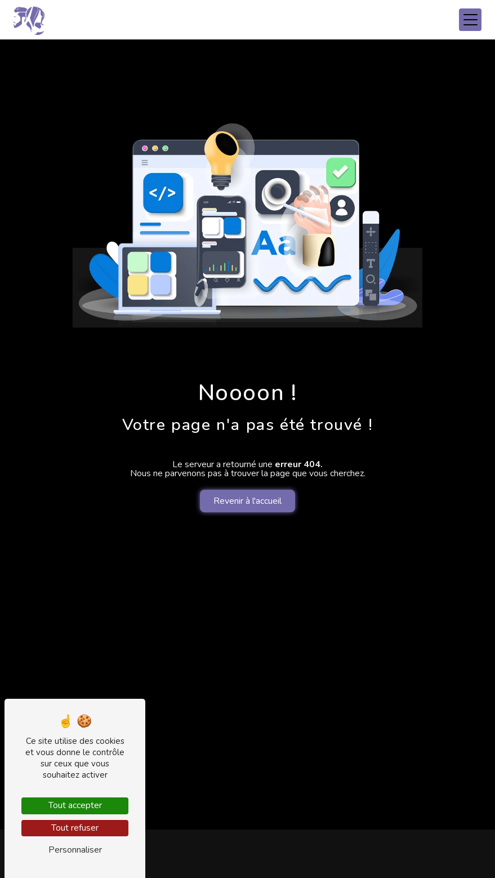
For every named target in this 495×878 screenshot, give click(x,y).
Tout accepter (75, 805)
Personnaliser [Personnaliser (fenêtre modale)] (75, 850)
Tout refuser (75, 828)
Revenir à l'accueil (247, 501)
